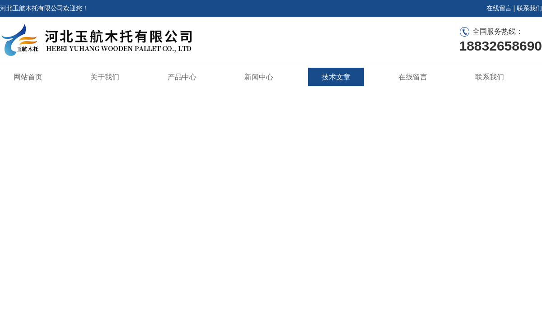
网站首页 (28, 77)
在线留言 (499, 8)
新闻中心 (258, 77)
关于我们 (104, 77)
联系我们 (529, 8)
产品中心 (182, 77)
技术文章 (336, 77)
